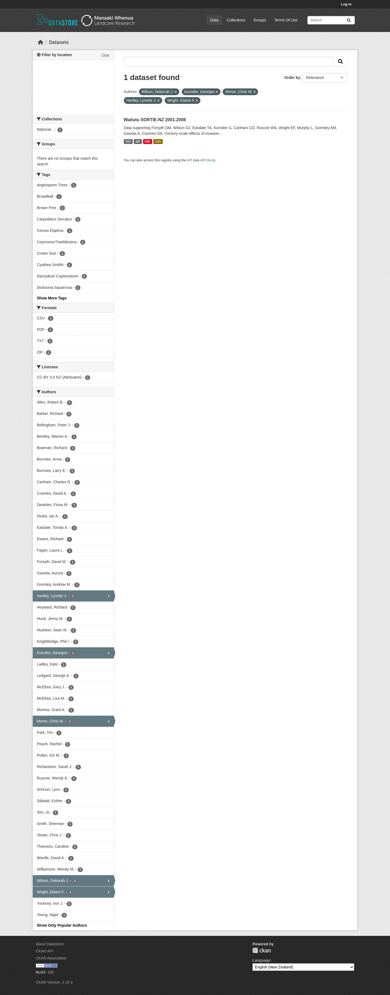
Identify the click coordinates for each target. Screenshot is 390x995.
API (189, 160)
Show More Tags (52, 298)
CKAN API (44, 951)
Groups (259, 20)
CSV (158, 141)
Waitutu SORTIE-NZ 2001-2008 (155, 119)
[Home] (40, 42)
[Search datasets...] (331, 20)
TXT (128, 141)
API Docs (207, 160)
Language (261, 960)
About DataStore (50, 944)
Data (214, 20)
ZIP (138, 141)
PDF (148, 141)
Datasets (59, 42)
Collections (236, 20)
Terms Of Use (286, 20)
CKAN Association (51, 958)
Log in (346, 4)
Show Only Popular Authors (62, 925)
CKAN (261, 950)
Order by (292, 77)
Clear (105, 55)
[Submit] (348, 20)
